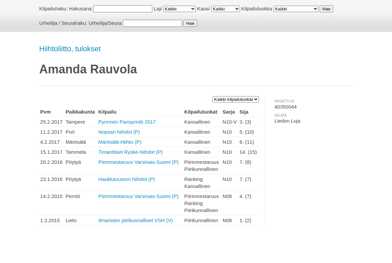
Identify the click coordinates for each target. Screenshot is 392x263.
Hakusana (80, 8)
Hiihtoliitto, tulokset (69, 49)
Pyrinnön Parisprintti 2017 (127, 122)
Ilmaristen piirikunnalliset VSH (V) (135, 220)
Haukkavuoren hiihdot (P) (126, 179)
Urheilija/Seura (105, 23)
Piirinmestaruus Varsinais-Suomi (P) (138, 162)
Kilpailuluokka (256, 8)
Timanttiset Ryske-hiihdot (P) (130, 152)
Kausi (203, 8)
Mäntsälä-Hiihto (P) (119, 142)
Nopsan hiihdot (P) (119, 132)
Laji (157, 8)
